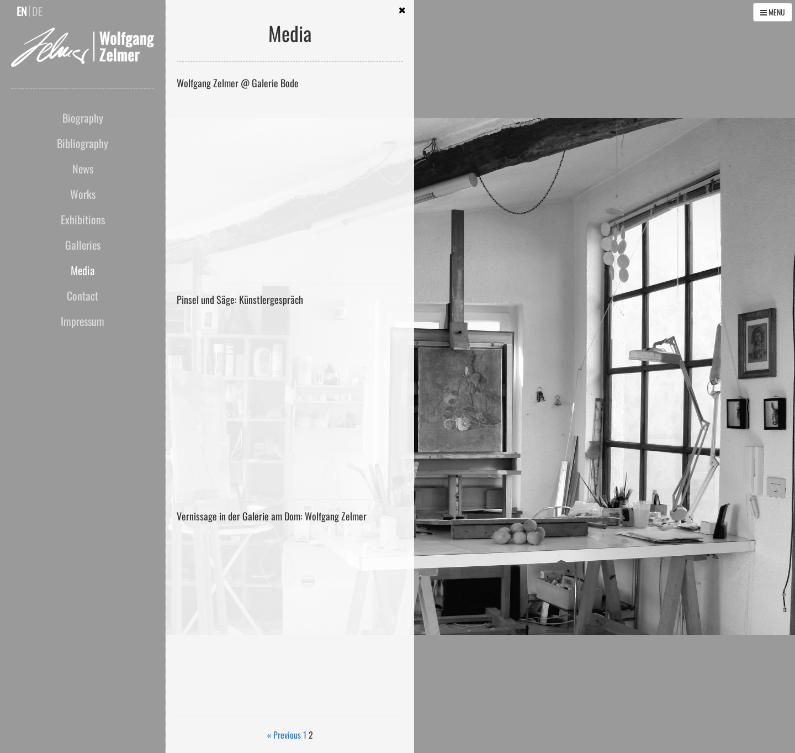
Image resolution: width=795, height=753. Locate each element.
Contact (82, 295)
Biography (82, 117)
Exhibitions (83, 219)
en (22, 11)
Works (83, 194)
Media (83, 270)
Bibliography (82, 143)
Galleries (82, 244)
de (37, 11)
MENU (772, 12)
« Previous (284, 734)
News (82, 168)
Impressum (82, 321)
